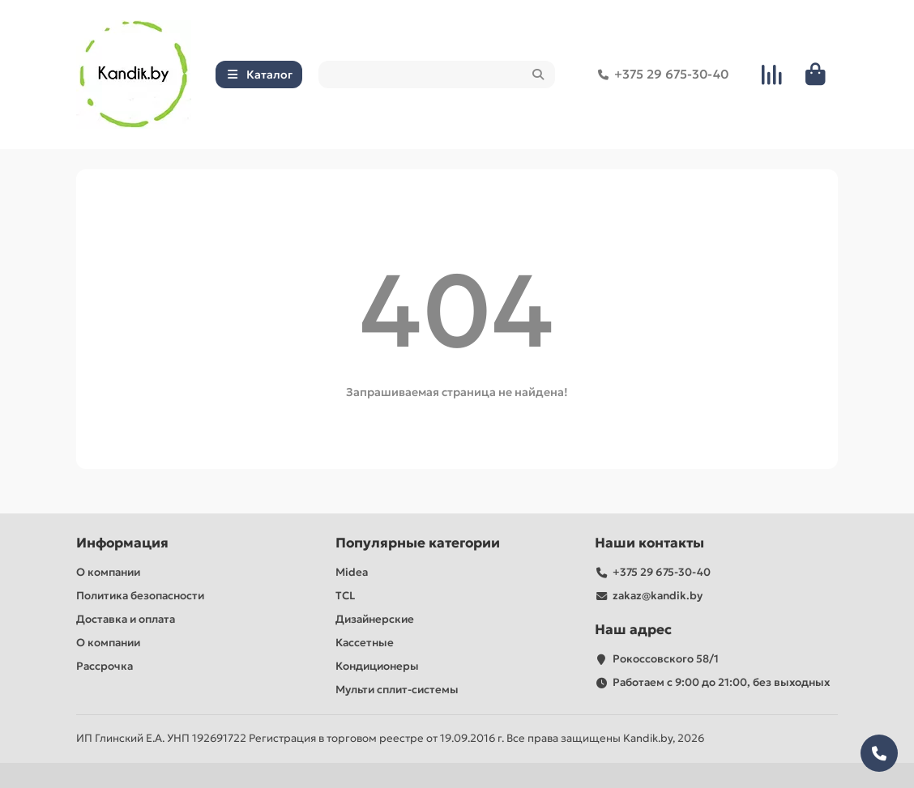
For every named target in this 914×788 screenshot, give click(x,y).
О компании (108, 572)
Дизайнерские (374, 619)
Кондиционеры (377, 666)
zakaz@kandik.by (658, 596)
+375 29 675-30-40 (660, 74)
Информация (122, 543)
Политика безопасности (140, 596)
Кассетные (364, 643)
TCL (345, 596)
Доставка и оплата (125, 619)
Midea (351, 572)
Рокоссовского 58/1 (666, 659)
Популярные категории (417, 543)
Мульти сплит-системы (397, 689)
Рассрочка (104, 666)
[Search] (437, 74)
